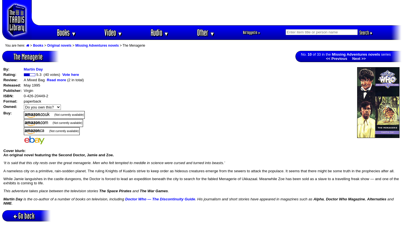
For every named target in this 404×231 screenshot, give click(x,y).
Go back (24, 215)
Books (66, 32)
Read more (56, 80)
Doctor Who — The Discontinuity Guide (160, 199)
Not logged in (252, 32)
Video (113, 32)
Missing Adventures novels (97, 45)
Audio (160, 32)
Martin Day (33, 69)
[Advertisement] (217, 12)
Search (365, 33)
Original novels (59, 45)
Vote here (70, 75)
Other (206, 32)
